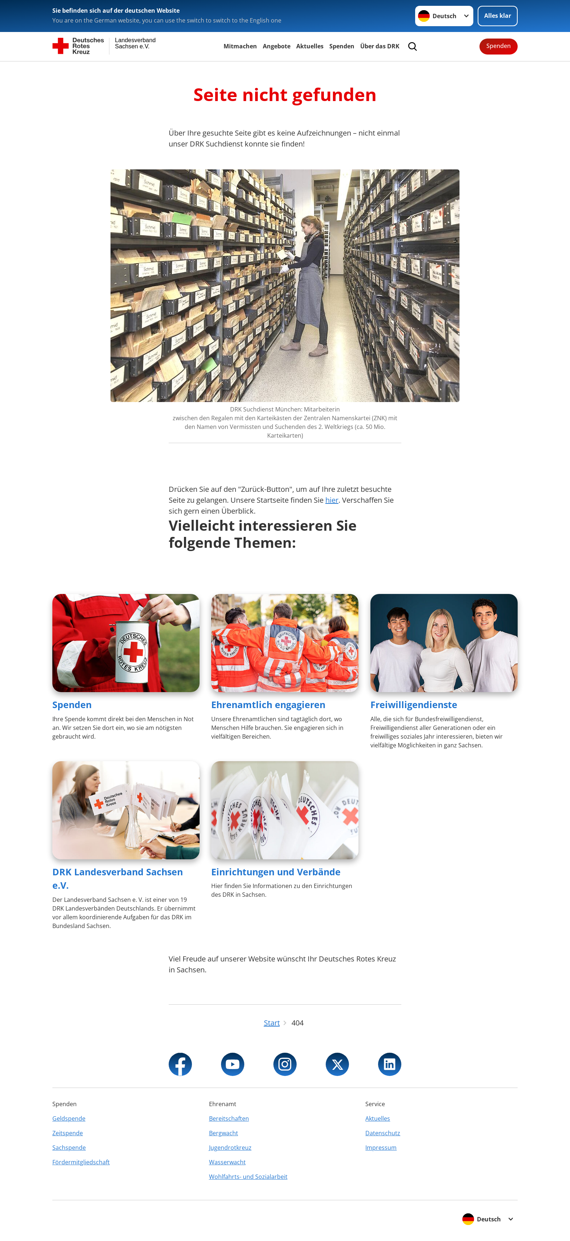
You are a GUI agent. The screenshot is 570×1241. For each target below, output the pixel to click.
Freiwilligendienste (413, 704)
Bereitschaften (229, 1118)
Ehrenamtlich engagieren (268, 704)
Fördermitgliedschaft (81, 1162)
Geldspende (68, 1118)
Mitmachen (240, 46)
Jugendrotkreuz (230, 1148)
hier (331, 500)
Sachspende (69, 1148)
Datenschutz (382, 1133)
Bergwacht (223, 1133)
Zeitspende (67, 1133)
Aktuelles (310, 46)
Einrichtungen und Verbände (276, 872)
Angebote (276, 46)
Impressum (381, 1148)
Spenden (341, 46)
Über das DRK (380, 46)
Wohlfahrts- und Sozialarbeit (248, 1177)
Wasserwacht (227, 1162)
